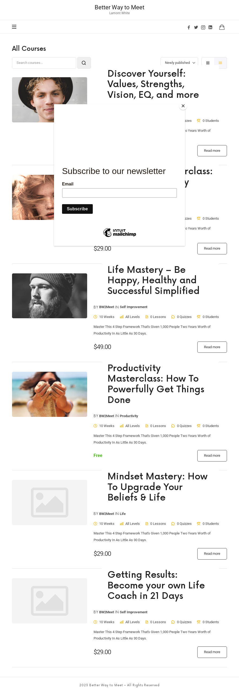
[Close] (184, 106)
